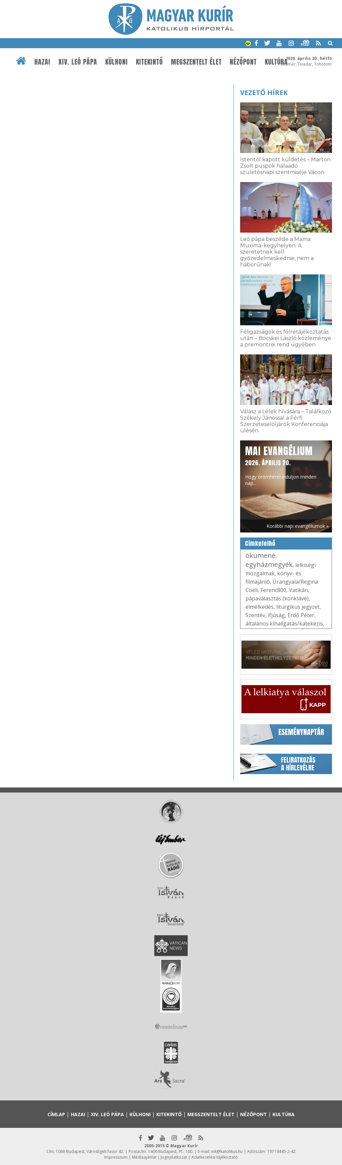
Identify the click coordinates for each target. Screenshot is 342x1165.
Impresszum (116, 1157)
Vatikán (298, 590)
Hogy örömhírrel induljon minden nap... (280, 465)
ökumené (260, 555)
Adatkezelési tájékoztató (214, 1157)
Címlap (56, 1114)
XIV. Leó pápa (77, 62)
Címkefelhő (260, 543)
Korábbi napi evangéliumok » (298, 526)
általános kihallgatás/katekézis (284, 623)
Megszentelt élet (196, 62)
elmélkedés (259, 606)
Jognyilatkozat (174, 1157)
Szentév (255, 615)
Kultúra (276, 62)
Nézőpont (243, 62)
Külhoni (116, 62)
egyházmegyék (269, 564)
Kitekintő (149, 62)
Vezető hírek (264, 92)
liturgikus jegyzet (298, 606)
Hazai (42, 62)
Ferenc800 (273, 590)
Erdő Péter (301, 615)
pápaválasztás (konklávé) (277, 598)
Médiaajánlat (144, 1157)
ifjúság (276, 615)
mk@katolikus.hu (227, 1151)
